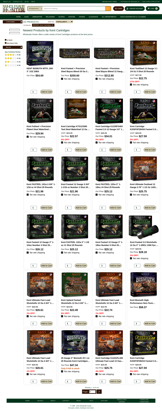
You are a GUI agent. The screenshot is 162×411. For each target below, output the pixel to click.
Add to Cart (46, 92)
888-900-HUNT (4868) (109, 1)
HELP (33, 1)
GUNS (26, 17)
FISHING (82, 17)
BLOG (27, 1)
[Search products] (73, 8)
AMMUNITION (37, 17)
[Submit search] (108, 8)
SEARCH (40, 401)
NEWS (78, 401)
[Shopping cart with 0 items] (153, 8)
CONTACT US (17, 1)
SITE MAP (104, 401)
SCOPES (61, 17)
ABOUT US (6, 1)
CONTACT (65, 401)
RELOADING (50, 17)
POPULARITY (61, 22)
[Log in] (118, 8)
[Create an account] (135, 8)
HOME (18, 17)
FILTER (6, 36)
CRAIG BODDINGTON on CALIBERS (133, 17)
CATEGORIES (14, 22)
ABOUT (53, 401)
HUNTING (71, 17)
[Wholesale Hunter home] (13, 8)
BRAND (14, 47)
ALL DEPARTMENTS (109, 17)
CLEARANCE (93, 17)
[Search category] (34, 8)
